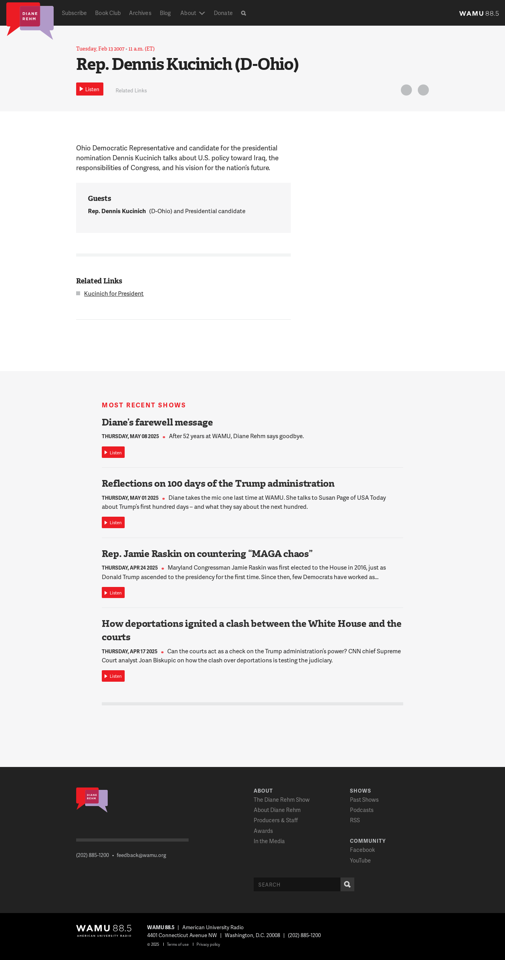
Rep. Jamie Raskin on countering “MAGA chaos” (207, 554)
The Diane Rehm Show (282, 799)
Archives (140, 13)
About (188, 13)
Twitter (405, 91)
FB (422, 91)
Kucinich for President (114, 293)
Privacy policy (208, 944)
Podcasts (362, 810)
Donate (223, 13)
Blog (165, 13)
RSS (355, 820)
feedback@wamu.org (141, 855)
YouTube (360, 860)
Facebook (362, 849)
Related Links (131, 90)
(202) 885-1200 (92, 855)
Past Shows (364, 799)
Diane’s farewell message (157, 422)
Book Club (108, 13)
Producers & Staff (276, 820)
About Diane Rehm (277, 810)
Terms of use (178, 944)
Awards (263, 830)
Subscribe (74, 13)
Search (345, 884)
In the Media (269, 841)
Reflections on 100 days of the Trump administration (218, 483)
